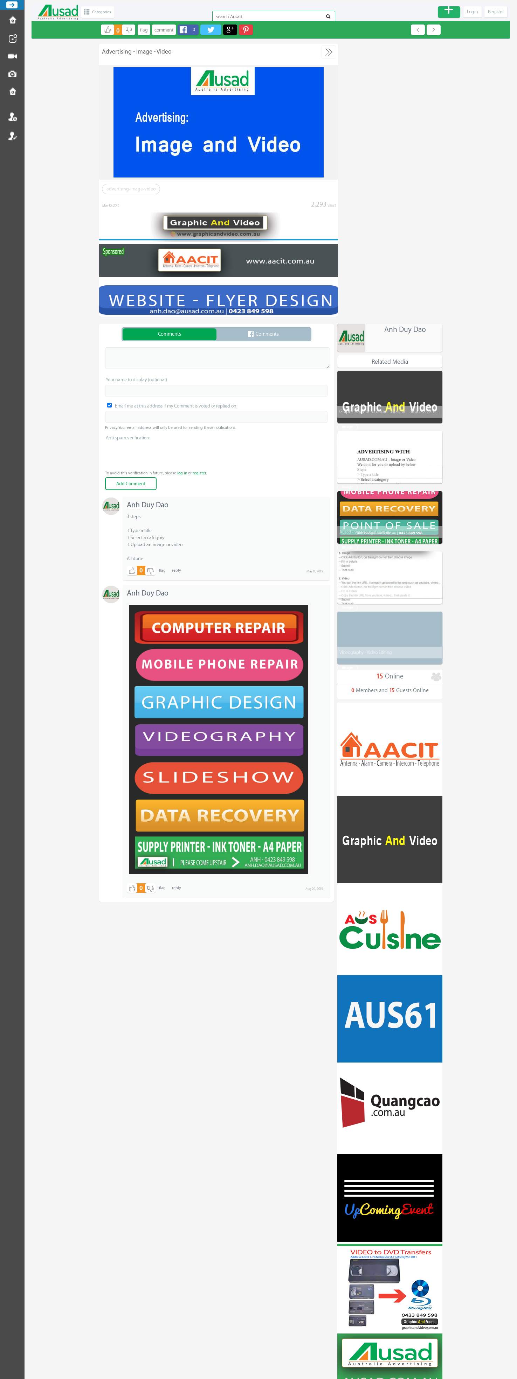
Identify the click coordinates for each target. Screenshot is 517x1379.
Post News (12, 38)
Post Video (12, 56)
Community (351, 1321)
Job (343, 1246)
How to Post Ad (12, 20)
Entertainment (354, 1306)
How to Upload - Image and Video (371, 312)
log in (182, 471)
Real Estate (351, 1261)
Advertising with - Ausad (362, 191)
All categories (390, 1156)
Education (350, 1231)
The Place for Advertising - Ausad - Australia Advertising (262, 1355)
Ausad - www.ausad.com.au (365, 252)
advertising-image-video (131, 188)
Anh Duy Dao (405, 50)
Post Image (12, 74)
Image (347, 387)
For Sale (348, 1291)
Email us (271, 1343)
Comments (169, 333)
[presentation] (216, 455)
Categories (104, 12)
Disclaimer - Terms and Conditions (271, 1349)
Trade (345, 1216)
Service (347, 1171)
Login (12, 116)
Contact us (12, 92)
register (199, 471)
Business (348, 1201)
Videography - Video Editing (365, 372)
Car (343, 1276)
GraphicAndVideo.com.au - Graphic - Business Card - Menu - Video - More (408, 131)
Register (12, 136)
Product (348, 1186)
